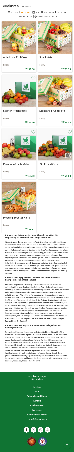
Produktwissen (37, 405)
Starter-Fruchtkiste (15, 110)
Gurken (56, 345)
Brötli (43, 350)
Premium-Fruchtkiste (16, 164)
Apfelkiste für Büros (15, 57)
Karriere (37, 387)
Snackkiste (45, 57)
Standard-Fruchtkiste (52, 110)
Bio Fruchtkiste (48, 164)
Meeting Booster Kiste (16, 217)
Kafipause (41, 353)
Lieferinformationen (37, 419)
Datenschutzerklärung (37, 396)
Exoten (46, 342)
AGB (37, 391)
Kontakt (37, 400)
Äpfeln (43, 340)
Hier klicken (37, 379)
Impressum (37, 410)
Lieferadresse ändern (37, 414)
